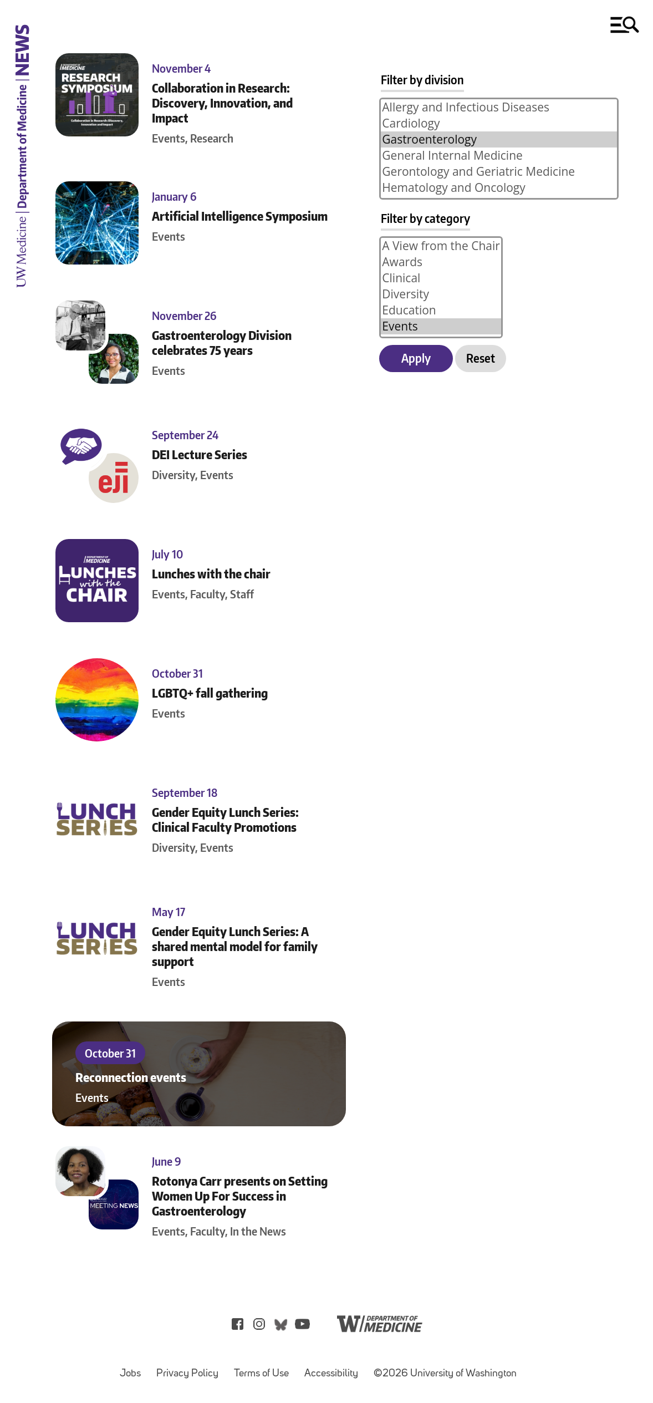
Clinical (441, 278)
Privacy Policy (190, 1368)
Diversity (441, 294)
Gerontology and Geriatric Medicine (499, 172)
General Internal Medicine (499, 156)
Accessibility (334, 1368)
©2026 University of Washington (445, 1374)
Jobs (133, 1368)
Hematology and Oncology (499, 188)
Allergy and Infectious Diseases (499, 107)
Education (441, 310)
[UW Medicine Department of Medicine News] (22, 294)
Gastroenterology (499, 139)
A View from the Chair (441, 246)
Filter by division (422, 79)
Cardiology (499, 123)
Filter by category (425, 218)
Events (441, 326)
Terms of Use (264, 1368)
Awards (441, 262)
